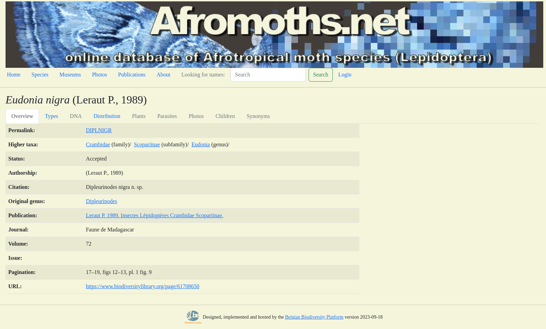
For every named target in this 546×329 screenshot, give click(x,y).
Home (13, 74)
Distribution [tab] (107, 116)
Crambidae (98, 144)
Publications (131, 74)
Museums (70, 74)
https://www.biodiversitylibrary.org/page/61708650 (142, 286)
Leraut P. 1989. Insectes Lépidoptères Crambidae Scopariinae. (154, 215)
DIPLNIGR (99, 130)
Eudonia (200, 144)
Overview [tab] (22, 116)
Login (344, 74)
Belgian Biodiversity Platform (314, 317)
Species (39, 74)
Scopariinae (147, 144)
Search (320, 74)
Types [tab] (51, 116)
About (163, 74)
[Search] (268, 75)
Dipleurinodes (101, 201)
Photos (99, 74)
